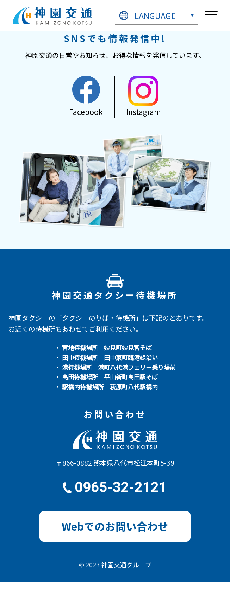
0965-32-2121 (121, 487)
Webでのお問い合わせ (115, 526)
